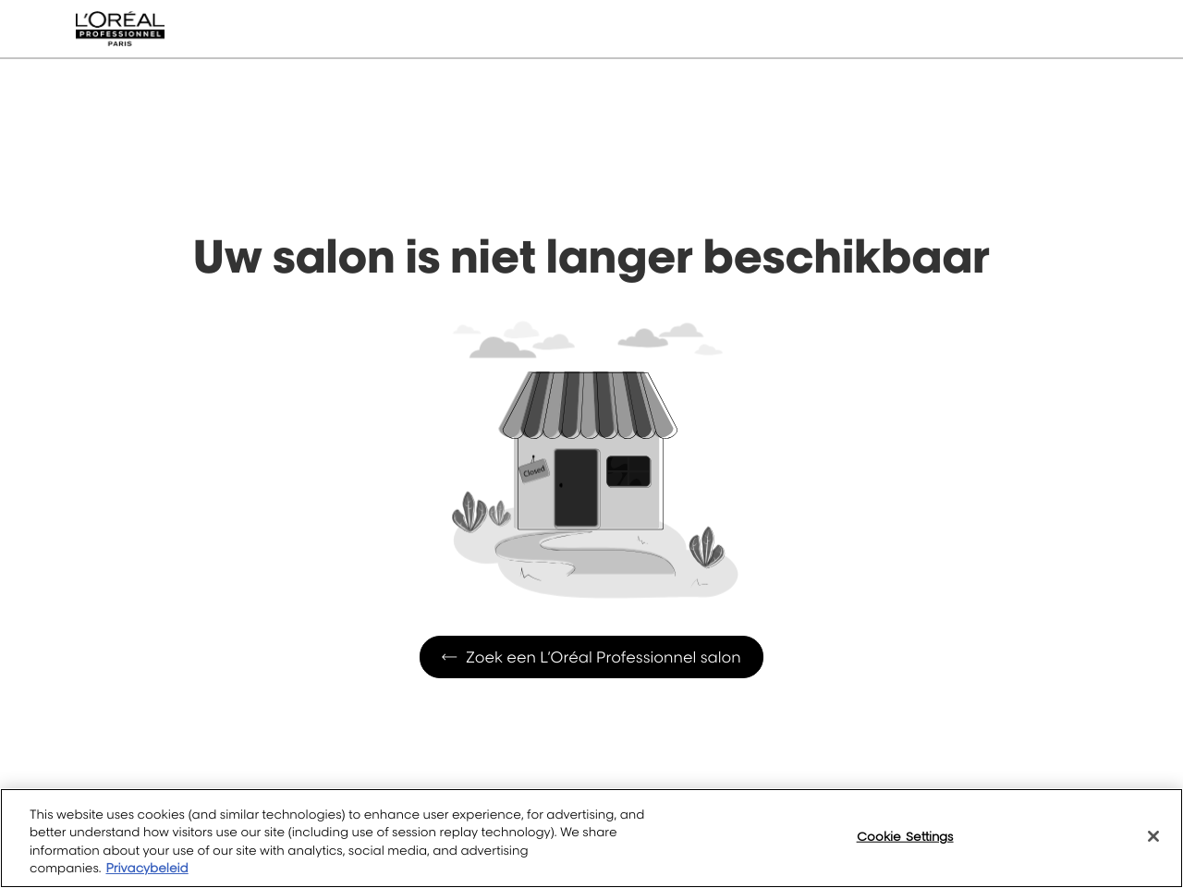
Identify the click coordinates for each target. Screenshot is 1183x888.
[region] (591, 838)
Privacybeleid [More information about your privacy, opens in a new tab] (146, 868)
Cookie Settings (905, 836)
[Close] (1153, 836)
